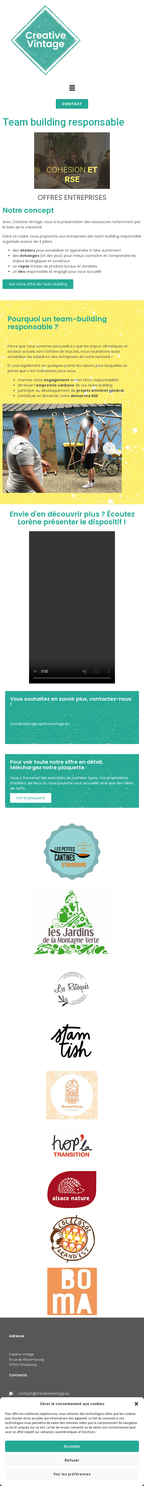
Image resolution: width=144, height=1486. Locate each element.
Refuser (72, 1460)
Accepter (72, 1446)
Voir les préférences (72, 1474)
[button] (136, 1403)
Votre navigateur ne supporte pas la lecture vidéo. (72, 607)
